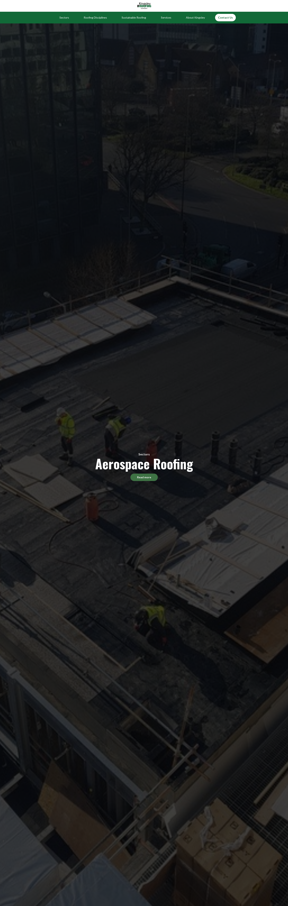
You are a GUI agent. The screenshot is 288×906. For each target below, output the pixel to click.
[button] (64, 17)
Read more (144, 477)
